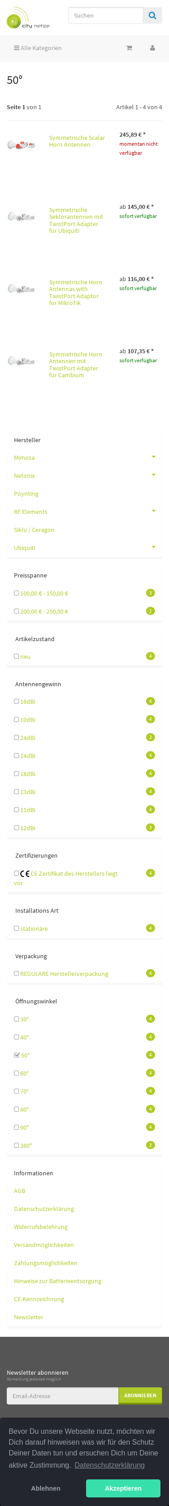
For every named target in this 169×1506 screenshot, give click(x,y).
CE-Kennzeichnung (39, 1299)
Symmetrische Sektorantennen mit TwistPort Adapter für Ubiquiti (76, 220)
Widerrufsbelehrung (41, 1227)
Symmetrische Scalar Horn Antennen (77, 141)
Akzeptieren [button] (123, 1488)
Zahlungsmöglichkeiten (46, 1263)
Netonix (88, 475)
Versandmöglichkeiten (44, 1245)
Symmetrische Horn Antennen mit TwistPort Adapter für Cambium (75, 364)
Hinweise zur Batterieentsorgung (57, 1281)
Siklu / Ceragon (34, 530)
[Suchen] (105, 15)
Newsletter (28, 1317)
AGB (19, 1191)
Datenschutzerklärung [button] (110, 1465)
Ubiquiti (88, 547)
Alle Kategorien (38, 48)
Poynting (26, 494)
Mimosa (88, 456)
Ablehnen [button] (46, 1488)
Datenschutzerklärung (44, 1209)
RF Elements (88, 511)
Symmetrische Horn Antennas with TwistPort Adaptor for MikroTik (75, 292)
